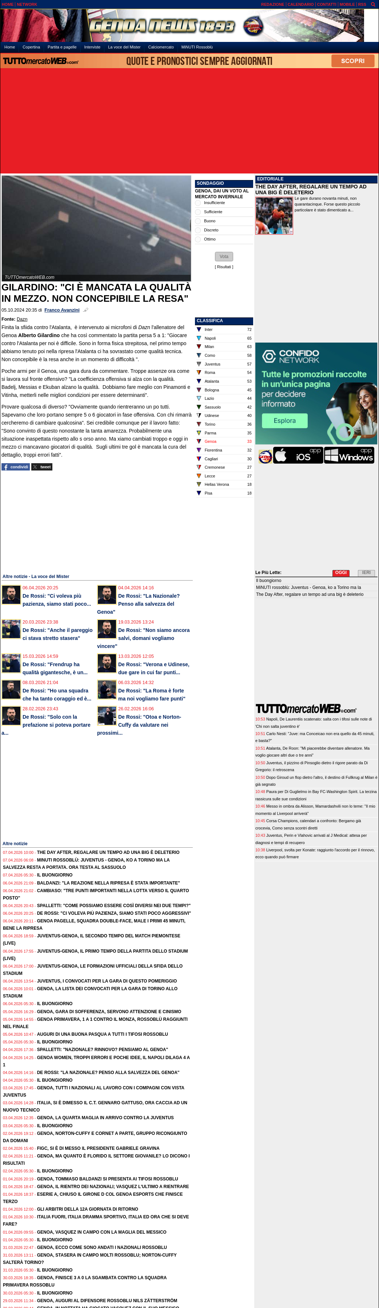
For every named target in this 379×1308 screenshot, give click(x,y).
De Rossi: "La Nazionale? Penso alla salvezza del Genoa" (138, 604)
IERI (366, 572)
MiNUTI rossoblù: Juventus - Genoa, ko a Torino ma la (308, 587)
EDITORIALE (270, 178)
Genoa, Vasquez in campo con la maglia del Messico (102, 1232)
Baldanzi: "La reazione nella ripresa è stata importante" (108, 883)
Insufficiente (214, 202)
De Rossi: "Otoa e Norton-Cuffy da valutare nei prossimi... (139, 725)
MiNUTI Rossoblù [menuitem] (197, 47)
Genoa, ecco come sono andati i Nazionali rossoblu (102, 1247)
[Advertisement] (189, 121)
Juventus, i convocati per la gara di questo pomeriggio (107, 981)
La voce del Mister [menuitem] (124, 47)
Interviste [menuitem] (92, 47)
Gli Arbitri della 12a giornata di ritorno (87, 1209)
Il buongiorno (55, 875)
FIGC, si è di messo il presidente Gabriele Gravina (98, 1148)
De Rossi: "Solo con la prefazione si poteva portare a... (46, 725)
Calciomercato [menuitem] (160, 47)
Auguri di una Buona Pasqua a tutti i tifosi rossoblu (102, 1034)
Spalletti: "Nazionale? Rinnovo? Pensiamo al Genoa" (102, 1049)
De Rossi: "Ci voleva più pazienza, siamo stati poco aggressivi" (114, 913)
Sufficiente (213, 212)
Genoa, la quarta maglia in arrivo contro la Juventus (105, 1117)
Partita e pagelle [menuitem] (62, 47)
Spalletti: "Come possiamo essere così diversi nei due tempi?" (114, 905)
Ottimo (210, 239)
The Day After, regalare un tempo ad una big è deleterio (108, 852)
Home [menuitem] (9, 47)
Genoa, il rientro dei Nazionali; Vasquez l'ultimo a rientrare (113, 1186)
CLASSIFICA (210, 320)
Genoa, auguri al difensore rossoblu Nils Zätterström (107, 1300)
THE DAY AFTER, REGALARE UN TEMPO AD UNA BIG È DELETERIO (311, 189)
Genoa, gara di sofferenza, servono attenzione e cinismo (109, 1011)
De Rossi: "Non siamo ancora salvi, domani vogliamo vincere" (143, 638)
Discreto (211, 230)
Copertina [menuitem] (31, 47)
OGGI (341, 572)
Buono (209, 221)
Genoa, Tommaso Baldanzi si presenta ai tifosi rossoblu (107, 1179)
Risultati (224, 267)
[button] (224, 256)
